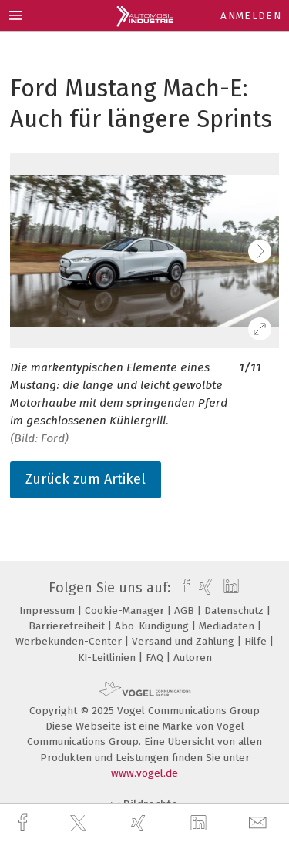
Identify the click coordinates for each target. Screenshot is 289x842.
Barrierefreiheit (68, 625)
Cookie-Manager (126, 610)
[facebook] (24, 823)
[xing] (140, 823)
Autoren (192, 657)
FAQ (156, 657)
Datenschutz (235, 610)
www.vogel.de (144, 773)
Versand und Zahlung (184, 641)
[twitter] (80, 823)
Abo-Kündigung (153, 625)
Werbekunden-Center (70, 641)
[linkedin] (200, 823)
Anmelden (250, 15)
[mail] (260, 823)
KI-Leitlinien (108, 657)
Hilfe (257, 641)
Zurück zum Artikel (85, 479)
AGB (185, 610)
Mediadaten (228, 625)
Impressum (48, 610)
